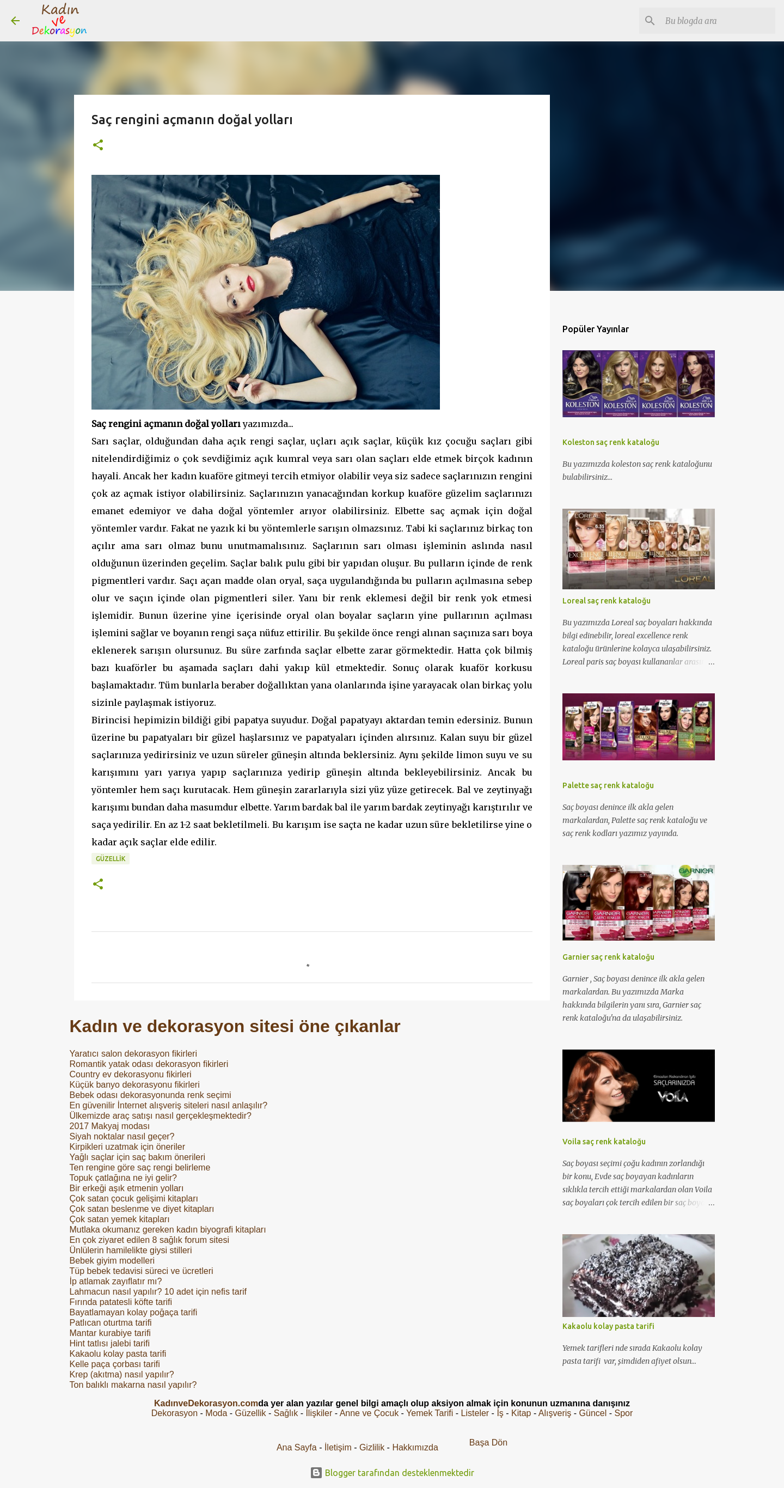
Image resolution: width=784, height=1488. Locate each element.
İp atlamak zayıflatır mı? (116, 1281)
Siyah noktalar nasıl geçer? (122, 1136)
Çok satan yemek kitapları (120, 1219)
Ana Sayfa (297, 1447)
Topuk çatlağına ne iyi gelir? (123, 1177)
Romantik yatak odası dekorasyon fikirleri (149, 1064)
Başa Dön (488, 1442)
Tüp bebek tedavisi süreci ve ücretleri (141, 1271)
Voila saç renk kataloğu (604, 1141)
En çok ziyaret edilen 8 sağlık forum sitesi (149, 1240)
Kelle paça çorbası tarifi (115, 1364)
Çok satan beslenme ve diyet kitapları (142, 1208)
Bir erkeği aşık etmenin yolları (127, 1188)
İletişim (338, 1447)
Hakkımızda (415, 1447)
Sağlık (286, 1413)
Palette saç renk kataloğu (608, 785)
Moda (216, 1413)
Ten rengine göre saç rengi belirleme (140, 1167)
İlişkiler (318, 1413)
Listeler (475, 1413)
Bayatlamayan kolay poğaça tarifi (134, 1312)
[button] (98, 145)
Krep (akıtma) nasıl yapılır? (122, 1374)
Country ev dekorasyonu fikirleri (131, 1074)
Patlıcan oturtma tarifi (111, 1322)
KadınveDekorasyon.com (206, 1403)
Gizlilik (373, 1447)
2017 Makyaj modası (110, 1126)
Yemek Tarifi (429, 1413)
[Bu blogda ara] (718, 21)
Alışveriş (554, 1413)
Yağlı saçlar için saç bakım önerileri (138, 1157)
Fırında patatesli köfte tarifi (121, 1302)
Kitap (521, 1413)
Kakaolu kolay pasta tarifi (118, 1353)
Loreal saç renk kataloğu (606, 600)
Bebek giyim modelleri (112, 1260)
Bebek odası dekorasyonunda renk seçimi (150, 1095)
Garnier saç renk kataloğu (608, 957)
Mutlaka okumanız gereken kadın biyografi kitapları (168, 1229)
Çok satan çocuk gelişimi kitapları (134, 1198)
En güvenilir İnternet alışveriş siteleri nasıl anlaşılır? (169, 1105)
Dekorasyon (174, 1413)
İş (500, 1413)
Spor (623, 1413)
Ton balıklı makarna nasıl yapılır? (133, 1384)
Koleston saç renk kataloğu (610, 442)
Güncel (593, 1413)
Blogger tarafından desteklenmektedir (392, 1473)
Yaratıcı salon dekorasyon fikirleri (133, 1053)
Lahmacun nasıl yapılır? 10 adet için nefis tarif (158, 1291)
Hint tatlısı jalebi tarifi (110, 1343)
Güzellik (110, 858)
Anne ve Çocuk (369, 1413)
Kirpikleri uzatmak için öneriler (128, 1146)
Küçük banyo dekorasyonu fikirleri (135, 1084)
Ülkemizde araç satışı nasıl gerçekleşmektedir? (161, 1115)
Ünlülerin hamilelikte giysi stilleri (131, 1250)
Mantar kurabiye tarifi (110, 1333)
